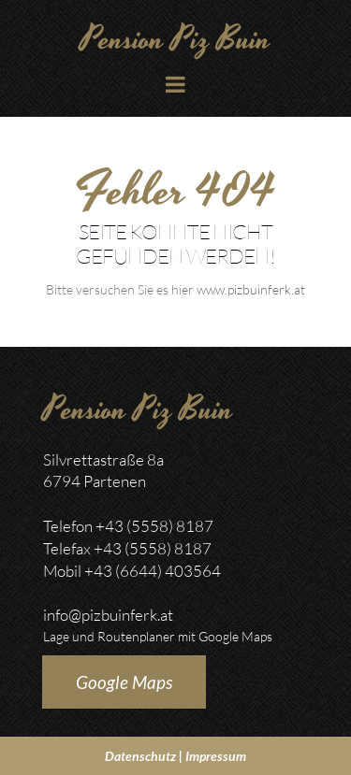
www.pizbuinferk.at (251, 289)
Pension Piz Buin (175, 40)
